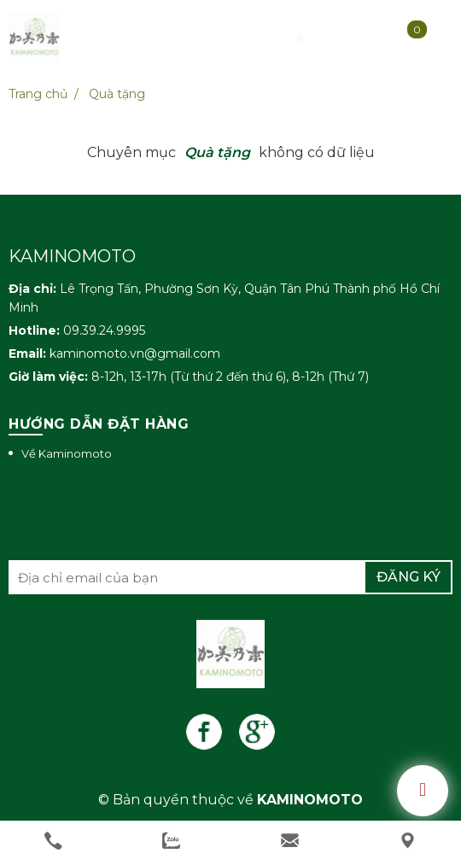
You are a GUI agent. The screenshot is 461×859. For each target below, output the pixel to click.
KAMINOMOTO (310, 800)
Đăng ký (408, 577)
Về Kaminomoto (66, 453)
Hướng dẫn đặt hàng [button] (99, 424)
